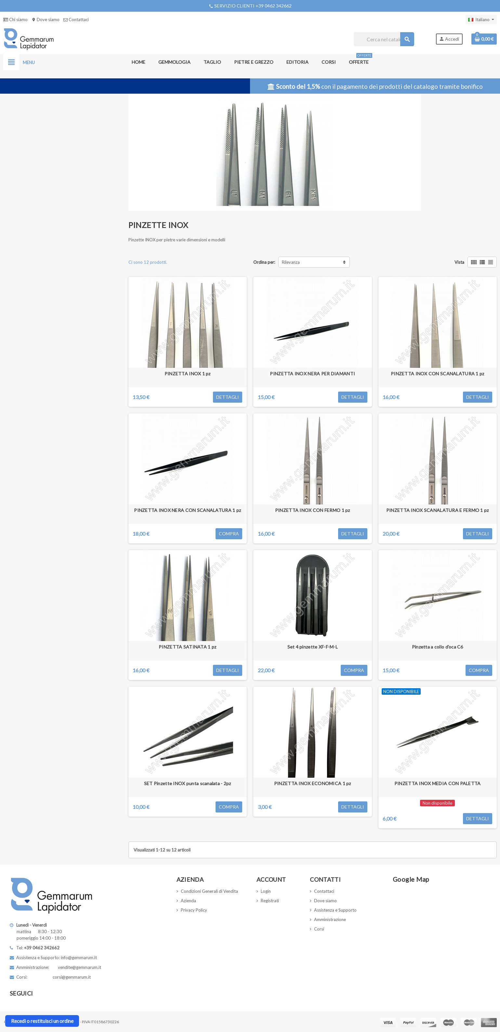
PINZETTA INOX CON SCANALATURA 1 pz (437, 373)
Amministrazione (330, 919)
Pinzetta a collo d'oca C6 (437, 647)
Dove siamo (45, 19)
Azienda (188, 900)
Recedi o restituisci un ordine (42, 1021)
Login (266, 891)
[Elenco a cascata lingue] (481, 19)
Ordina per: (264, 262)
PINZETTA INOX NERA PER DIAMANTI (312, 373)
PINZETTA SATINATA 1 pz (187, 647)
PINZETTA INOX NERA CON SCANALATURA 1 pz (187, 510)
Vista (459, 262)
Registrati (270, 900)
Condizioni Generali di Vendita (209, 891)
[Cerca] (384, 39)
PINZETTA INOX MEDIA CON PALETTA (437, 783)
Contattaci (76, 19)
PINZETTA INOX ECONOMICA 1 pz (312, 783)
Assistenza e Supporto (335, 910)
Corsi (319, 928)
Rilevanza (291, 262)
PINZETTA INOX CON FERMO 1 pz (312, 510)
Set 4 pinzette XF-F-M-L (312, 647)
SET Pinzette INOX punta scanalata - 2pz (187, 783)
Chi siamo (15, 19)
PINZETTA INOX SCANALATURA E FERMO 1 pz (437, 510)
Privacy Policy (194, 910)
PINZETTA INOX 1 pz (187, 373)
